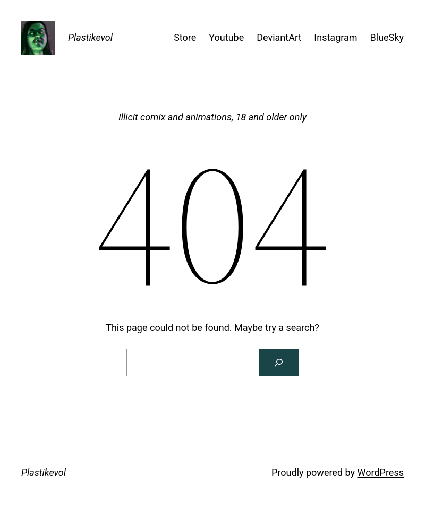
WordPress (381, 472)
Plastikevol (90, 37)
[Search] (279, 362)
